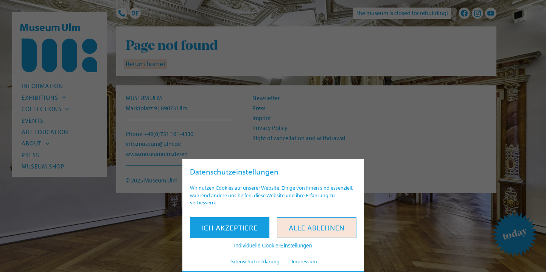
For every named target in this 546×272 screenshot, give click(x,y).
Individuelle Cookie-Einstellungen (273, 246)
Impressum (304, 261)
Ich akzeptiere (229, 227)
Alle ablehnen (317, 227)
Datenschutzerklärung (254, 261)
